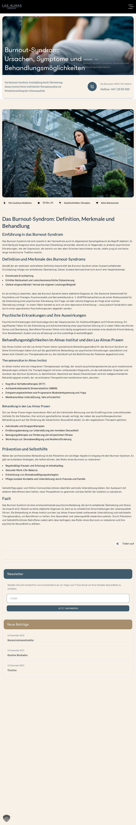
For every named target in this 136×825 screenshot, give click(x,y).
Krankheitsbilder (72, 202)
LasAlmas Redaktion (22, 202)
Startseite (90, 59)
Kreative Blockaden (17, 655)
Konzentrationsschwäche (20, 640)
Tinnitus (12, 670)
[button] (6, 818)
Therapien (85, 202)
